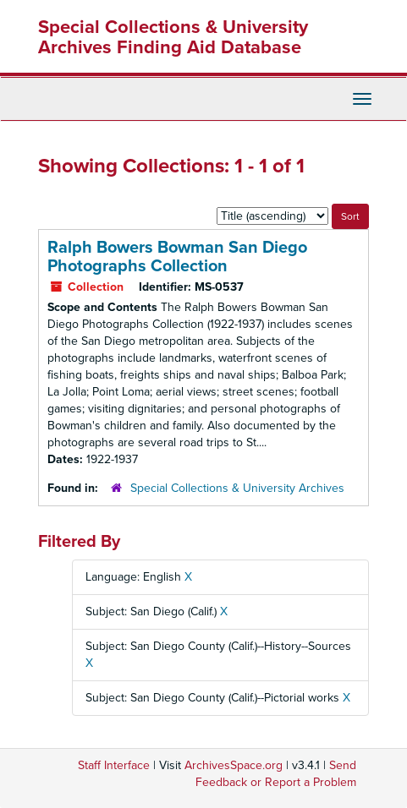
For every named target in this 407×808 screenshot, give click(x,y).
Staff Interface (114, 765)
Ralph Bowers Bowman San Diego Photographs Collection (177, 256)
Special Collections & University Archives (237, 488)
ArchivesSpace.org (233, 765)
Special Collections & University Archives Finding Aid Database (173, 37)
